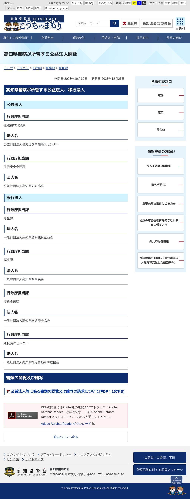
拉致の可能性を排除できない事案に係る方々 (159, 222)
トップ (8, 68)
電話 (160, 95)
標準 (128, 3)
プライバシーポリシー (56, 454)
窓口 (160, 112)
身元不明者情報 (159, 241)
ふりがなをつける (59, 3)
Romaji (89, 3)
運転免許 (79, 37)
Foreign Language (56, 8)
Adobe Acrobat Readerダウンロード (68, 423)
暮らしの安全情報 (15, 37)
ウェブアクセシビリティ (94, 454)
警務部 (50, 68)
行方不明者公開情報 (158, 166)
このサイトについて (21, 454)
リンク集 (13, 459)
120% (20, 8)
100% (29, 8)
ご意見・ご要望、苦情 (159, 457)
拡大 (167, 3)
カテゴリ (23, 68)
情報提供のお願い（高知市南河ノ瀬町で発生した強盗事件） (159, 260)
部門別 (37, 68)
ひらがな (77, 3)
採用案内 (142, 37)
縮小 (182, 3)
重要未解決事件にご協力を (159, 203)
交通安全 (47, 37)
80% (38, 8)
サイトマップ (34, 459)
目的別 (180, 28)
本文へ (8, 3)
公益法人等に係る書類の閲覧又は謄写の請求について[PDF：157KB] (68, 391)
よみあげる (105, 3)
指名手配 (158, 184)
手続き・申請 (111, 37)
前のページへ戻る (65, 436)
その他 (161, 129)
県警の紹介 (174, 37)
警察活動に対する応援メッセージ (160, 469)
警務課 (63, 68)
